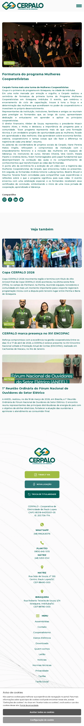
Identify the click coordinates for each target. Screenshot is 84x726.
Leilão (42, 654)
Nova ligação (44, 484)
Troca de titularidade (44, 494)
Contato (42, 627)
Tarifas (42, 676)
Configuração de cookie (42, 720)
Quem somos (42, 648)
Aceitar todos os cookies (42, 712)
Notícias (42, 659)
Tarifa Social (42, 681)
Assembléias (42, 621)
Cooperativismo (42, 632)
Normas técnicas (42, 665)
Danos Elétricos (42, 637)
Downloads (42, 643)
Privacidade (42, 670)
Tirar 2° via (44, 475)
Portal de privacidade (29, 705)
